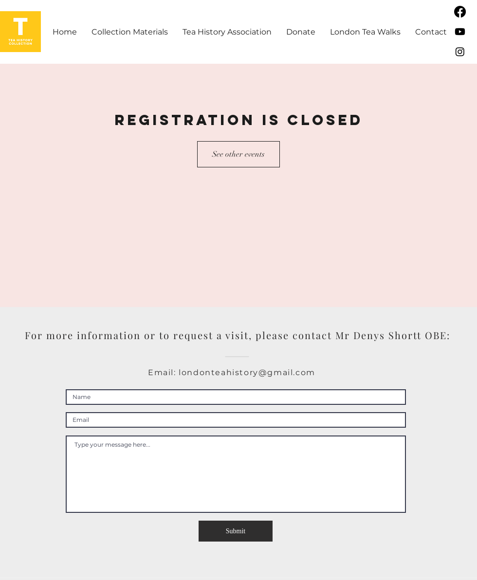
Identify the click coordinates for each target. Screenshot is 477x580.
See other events (238, 154)
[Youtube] (460, 31)
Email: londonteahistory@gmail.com (231, 372)
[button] (129, 32)
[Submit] (236, 531)
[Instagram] (460, 51)
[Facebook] (460, 12)
